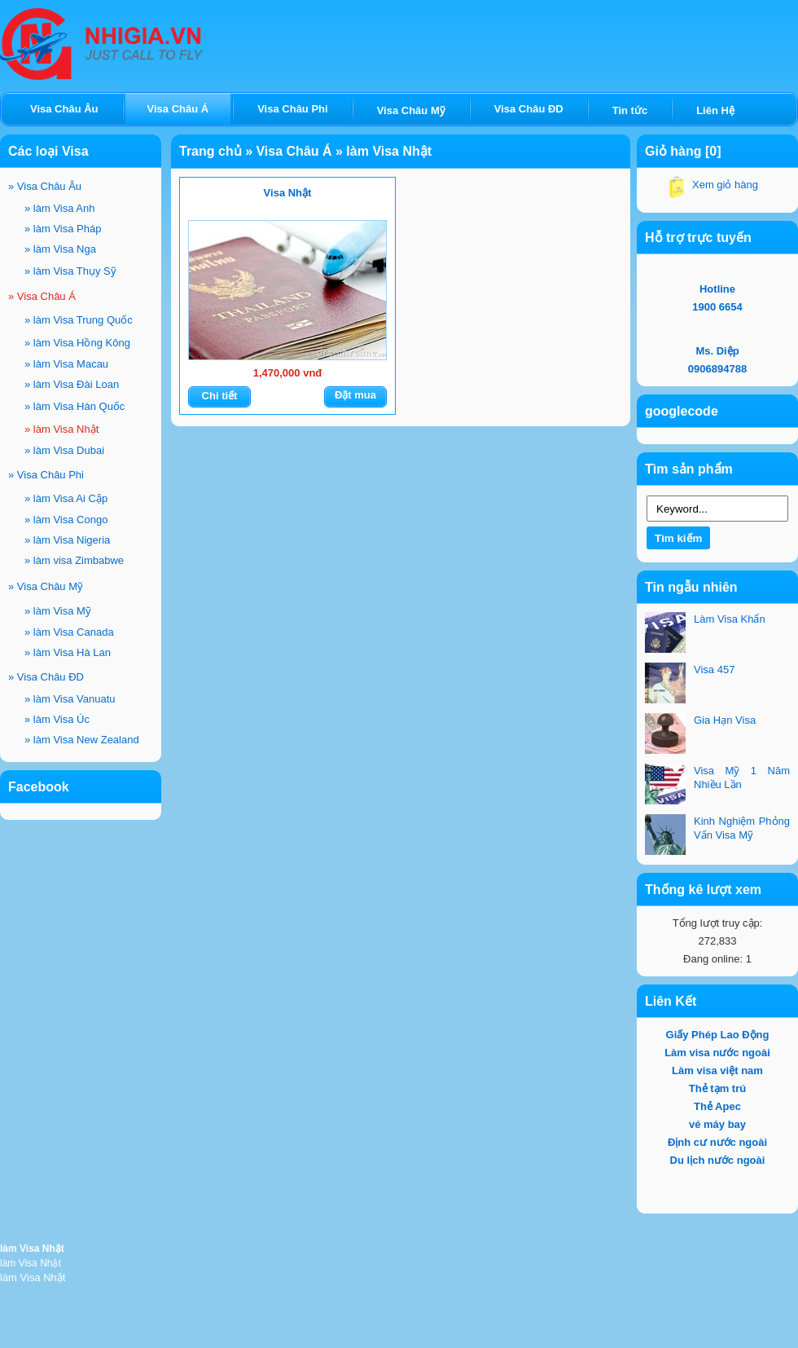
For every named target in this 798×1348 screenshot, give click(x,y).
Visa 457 (714, 669)
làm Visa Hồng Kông (77, 343)
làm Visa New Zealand (81, 739)
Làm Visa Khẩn (729, 619)
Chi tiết (220, 396)
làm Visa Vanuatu (70, 699)
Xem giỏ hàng (725, 184)
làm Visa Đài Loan (71, 384)
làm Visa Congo (65, 519)
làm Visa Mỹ (57, 611)
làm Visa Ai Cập (65, 498)
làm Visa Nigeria (67, 540)
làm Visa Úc (57, 719)
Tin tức (629, 110)
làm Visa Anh (59, 208)
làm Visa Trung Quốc (78, 320)
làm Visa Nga (60, 249)
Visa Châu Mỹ (45, 586)
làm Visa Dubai (64, 450)
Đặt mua (355, 395)
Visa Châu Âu (44, 186)
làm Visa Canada (69, 632)
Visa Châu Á (42, 296)
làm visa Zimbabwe (74, 560)
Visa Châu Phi (46, 475)
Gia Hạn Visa (725, 720)
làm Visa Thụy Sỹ (70, 271)
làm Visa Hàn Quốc (74, 406)
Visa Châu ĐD (46, 677)
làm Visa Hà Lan (67, 652)
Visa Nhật (288, 193)
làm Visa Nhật (61, 429)
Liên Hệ (715, 110)
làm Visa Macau (66, 364)
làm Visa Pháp (62, 228)
